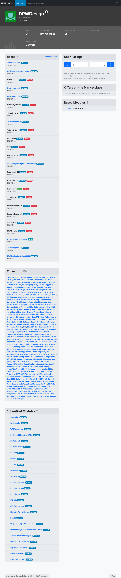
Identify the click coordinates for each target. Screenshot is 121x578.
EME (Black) (31, 371)
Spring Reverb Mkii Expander (35, 302)
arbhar (47, 339)
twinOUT (20, 384)
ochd (27, 369)
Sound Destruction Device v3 (37, 322)
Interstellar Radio (49, 309)
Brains (15, 356)
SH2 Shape (23, 391)
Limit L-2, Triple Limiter (16, 371)
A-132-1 (20, 294)
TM (21, 327)
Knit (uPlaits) (46, 371)
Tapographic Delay (19, 332)
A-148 (40, 294)
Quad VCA (24, 342)
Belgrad (10, 307)
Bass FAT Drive (38, 317)
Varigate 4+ (42, 381)
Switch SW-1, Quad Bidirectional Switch (26, 530)
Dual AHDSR (12, 285)
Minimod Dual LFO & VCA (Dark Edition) (31, 287)
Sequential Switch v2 (42, 361)
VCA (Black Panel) (23, 396)
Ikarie (38, 376)
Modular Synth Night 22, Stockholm (21, 163)
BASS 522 (51, 282)
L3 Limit (39, 389)
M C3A (39, 396)
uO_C (36, 354)
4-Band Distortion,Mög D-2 (37, 277)
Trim (19, 285)
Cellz (18, 379)
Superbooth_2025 (14, 96)
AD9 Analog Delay (38, 352)
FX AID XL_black (24, 344)
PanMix (10, 299)
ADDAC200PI (33, 332)
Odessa (33, 339)
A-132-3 (27, 294)
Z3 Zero (41, 391)
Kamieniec (51, 304)
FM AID (17, 299)
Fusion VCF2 (12, 364)
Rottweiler (18, 324)
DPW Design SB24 (14, 121)
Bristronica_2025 (13, 88)
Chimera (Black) (28, 376)
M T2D (13, 359)
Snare (41, 307)
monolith (10, 376)
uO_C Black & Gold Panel (33, 366)
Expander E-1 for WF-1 (43, 280)
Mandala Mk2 (28, 394)
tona (39, 309)
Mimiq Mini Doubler (15, 349)
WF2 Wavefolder (30, 386)
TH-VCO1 (39, 379)
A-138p (23, 307)
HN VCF (49, 297)
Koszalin (45, 376)
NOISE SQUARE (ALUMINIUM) (23, 290)
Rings (32, 304)
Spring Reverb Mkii (14, 302)
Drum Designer (18, 399)
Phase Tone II (34, 342)
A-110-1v (35, 292)
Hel (38, 339)
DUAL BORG (42, 282)
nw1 (8, 312)
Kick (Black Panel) (22, 381)
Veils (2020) (47, 369)
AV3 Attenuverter (17, 482)
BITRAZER (30, 361)
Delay (50, 379)
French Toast (39, 312)
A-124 (17, 339)
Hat (45, 379)
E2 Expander (18, 386)
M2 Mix (48, 391)
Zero (17, 342)
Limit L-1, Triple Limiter (16, 277)
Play (45, 384)
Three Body (11, 384)
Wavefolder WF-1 (14, 282)
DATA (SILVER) (44, 344)
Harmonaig (34, 337)
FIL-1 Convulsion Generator (34, 297)
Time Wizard (44, 332)
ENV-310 (29, 354)
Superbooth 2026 (14, 63)
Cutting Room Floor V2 (23, 347)
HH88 (27, 339)
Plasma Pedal (28, 324)
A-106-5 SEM (26, 292)
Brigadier (21, 319)
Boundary (51, 381)
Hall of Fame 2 (40, 329)
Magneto (39, 384)
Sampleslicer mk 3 (14, 394)
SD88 (22, 339)
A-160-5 (46, 294)
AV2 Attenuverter (28, 374)
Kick (46, 307)
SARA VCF (17, 292)
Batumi (17, 307)
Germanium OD (26, 329)
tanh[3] (21, 369)
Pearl (48, 342)
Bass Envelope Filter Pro (29, 314)
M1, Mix (40, 374)
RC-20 (43, 342)
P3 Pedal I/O (17, 389)
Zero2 (20, 366)
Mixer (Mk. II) (40, 304)
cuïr (38, 371)
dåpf (27, 384)
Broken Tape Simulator (27, 364)
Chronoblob (16, 312)
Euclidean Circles (22, 337)
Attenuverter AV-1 (29, 282)
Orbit (14, 319)
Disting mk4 (12, 297)
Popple (33, 381)
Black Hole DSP (25, 309)
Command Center (50, 57)
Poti (42, 339)
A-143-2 (34, 294)
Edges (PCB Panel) (28, 379)
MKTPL (44, 3)
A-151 (41, 354)
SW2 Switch (32, 391)
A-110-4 (43, 292)
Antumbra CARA (14, 374)
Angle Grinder (27, 312)
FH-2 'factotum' (13, 329)
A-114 (49, 292)
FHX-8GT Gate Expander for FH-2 (40, 327)
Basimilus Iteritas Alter (44, 394)
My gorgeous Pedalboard (17, 239)
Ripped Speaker (35, 369)
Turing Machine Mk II (43, 299)
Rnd (17, 327)
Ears (14, 361)
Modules (31, 3)
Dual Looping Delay (30, 285)
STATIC (22, 354)
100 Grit (20, 334)
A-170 (46, 354)
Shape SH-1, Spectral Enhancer (36, 334)
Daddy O (20, 322)
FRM (38, 3)
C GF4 (34, 396)
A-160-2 (53, 294)
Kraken (18, 376)
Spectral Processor (24, 359)
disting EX (48, 374)
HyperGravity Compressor (36, 319)
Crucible (34, 344)
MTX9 (20, 297)
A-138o (30, 307)
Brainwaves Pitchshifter (43, 347)
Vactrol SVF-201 (27, 299)
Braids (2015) (24, 304)
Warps (15, 304)
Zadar (36, 307)
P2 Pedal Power (16, 488)
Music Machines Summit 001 (18, 71)
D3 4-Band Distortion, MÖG (21, 435)
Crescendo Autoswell (32, 349)
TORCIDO (21, 361)
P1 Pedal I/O (15, 494)
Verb (34, 309)
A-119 (14, 294)
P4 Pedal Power (29, 389)
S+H (24, 327)
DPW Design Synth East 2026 (18, 256)
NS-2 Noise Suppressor (21, 352)
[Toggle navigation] (117, 3)
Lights (32, 384)
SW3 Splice (11, 396)
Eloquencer (11, 334)
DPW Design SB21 (14, 247)
